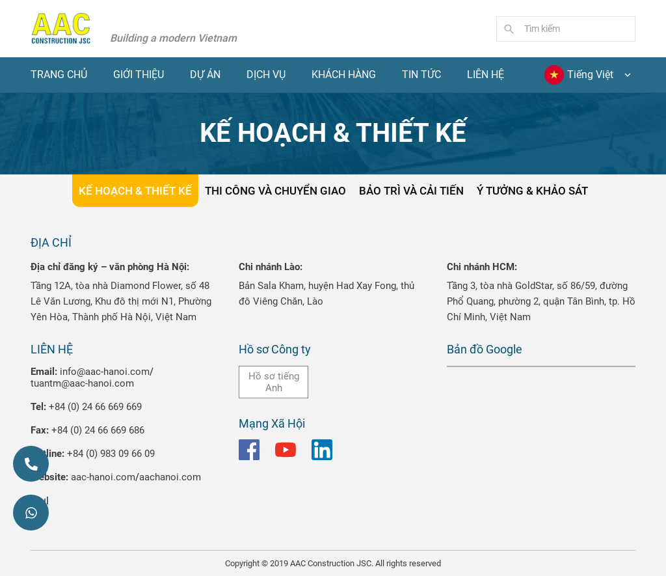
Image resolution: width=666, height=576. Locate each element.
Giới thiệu (138, 74)
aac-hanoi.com (103, 477)
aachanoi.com (170, 477)
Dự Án (205, 74)
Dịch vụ (266, 74)
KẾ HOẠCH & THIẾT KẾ (135, 190)
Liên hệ (485, 74)
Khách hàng (344, 74)
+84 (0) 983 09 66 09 (111, 453)
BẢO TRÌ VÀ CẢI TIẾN (411, 190)
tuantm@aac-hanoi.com (82, 383)
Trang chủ (59, 74)
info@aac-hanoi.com (105, 371)
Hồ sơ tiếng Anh (273, 382)
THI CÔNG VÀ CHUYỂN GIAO (275, 190)
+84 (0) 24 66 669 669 (95, 407)
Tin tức (421, 74)
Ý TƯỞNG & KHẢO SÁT (532, 190)
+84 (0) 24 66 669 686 (97, 430)
